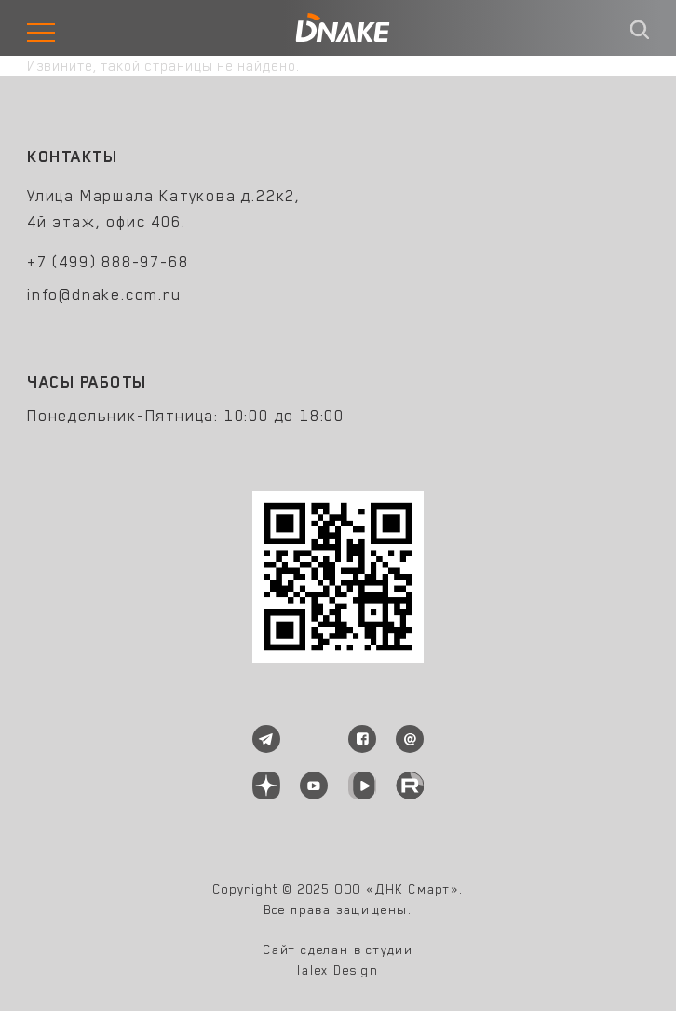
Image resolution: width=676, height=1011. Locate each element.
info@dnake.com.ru (104, 294)
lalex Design (338, 970)
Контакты (72, 156)
